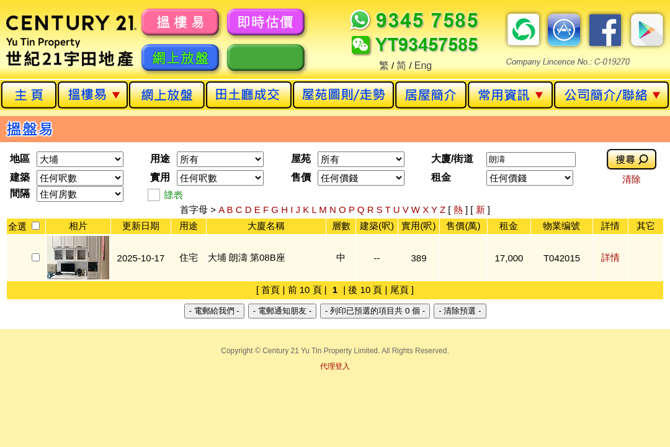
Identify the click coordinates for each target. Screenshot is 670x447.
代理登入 (335, 366)
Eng (423, 65)
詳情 (610, 257)
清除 (631, 179)
